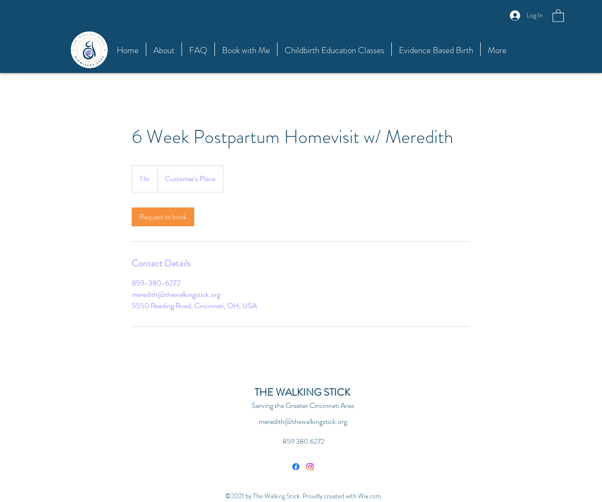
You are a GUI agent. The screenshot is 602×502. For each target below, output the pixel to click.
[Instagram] (310, 466)
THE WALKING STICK (302, 392)
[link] (163, 216)
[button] (558, 15)
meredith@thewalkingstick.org (303, 421)
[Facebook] (296, 466)
